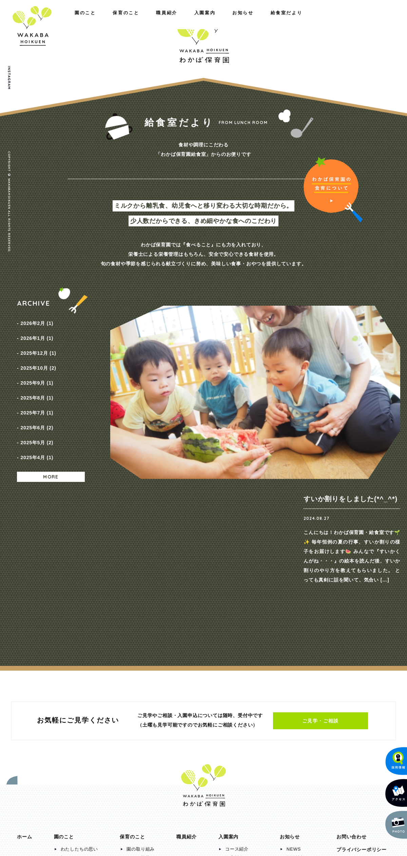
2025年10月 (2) (38, 356)
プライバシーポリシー (361, 689)
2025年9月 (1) (36, 367)
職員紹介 (122, 19)
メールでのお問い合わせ (357, 798)
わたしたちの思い (79, 688)
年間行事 (136, 706)
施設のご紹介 (75, 706)
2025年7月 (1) (36, 390)
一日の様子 (138, 697)
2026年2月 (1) (36, 321)
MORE (51, 443)
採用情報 (296, 697)
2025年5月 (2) (36, 413)
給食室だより (369, 19)
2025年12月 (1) (38, 344)
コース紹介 (237, 688)
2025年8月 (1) (36, 379)
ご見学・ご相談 (320, 560)
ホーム (24, 676)
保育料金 (234, 697)
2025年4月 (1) (36, 425)
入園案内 (275, 19)
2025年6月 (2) (36, 402)
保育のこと (75, 19)
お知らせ (319, 19)
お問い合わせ (351, 676)
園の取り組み (141, 688)
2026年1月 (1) (36, 333)
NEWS (294, 688)
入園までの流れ (241, 706)
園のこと (27, 19)
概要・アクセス (77, 697)
